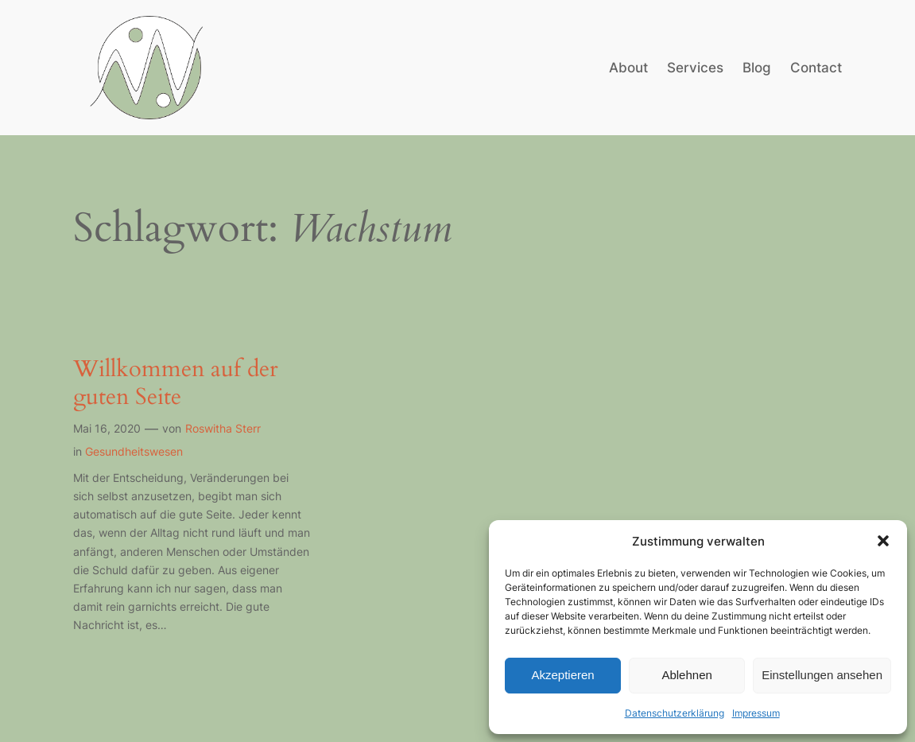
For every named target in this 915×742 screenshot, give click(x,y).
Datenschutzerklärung (674, 713)
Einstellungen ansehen (822, 675)
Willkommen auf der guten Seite (175, 382)
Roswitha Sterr (223, 428)
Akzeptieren (562, 675)
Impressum (756, 713)
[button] (883, 541)
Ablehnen (686, 675)
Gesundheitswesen (134, 451)
